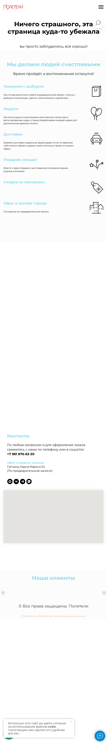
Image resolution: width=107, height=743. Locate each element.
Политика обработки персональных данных (53, 616)
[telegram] (22, 481)
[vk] (16, 481)
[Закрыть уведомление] (71, 721)
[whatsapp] (29, 481)
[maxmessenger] (10, 481)
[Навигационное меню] (101, 7)
